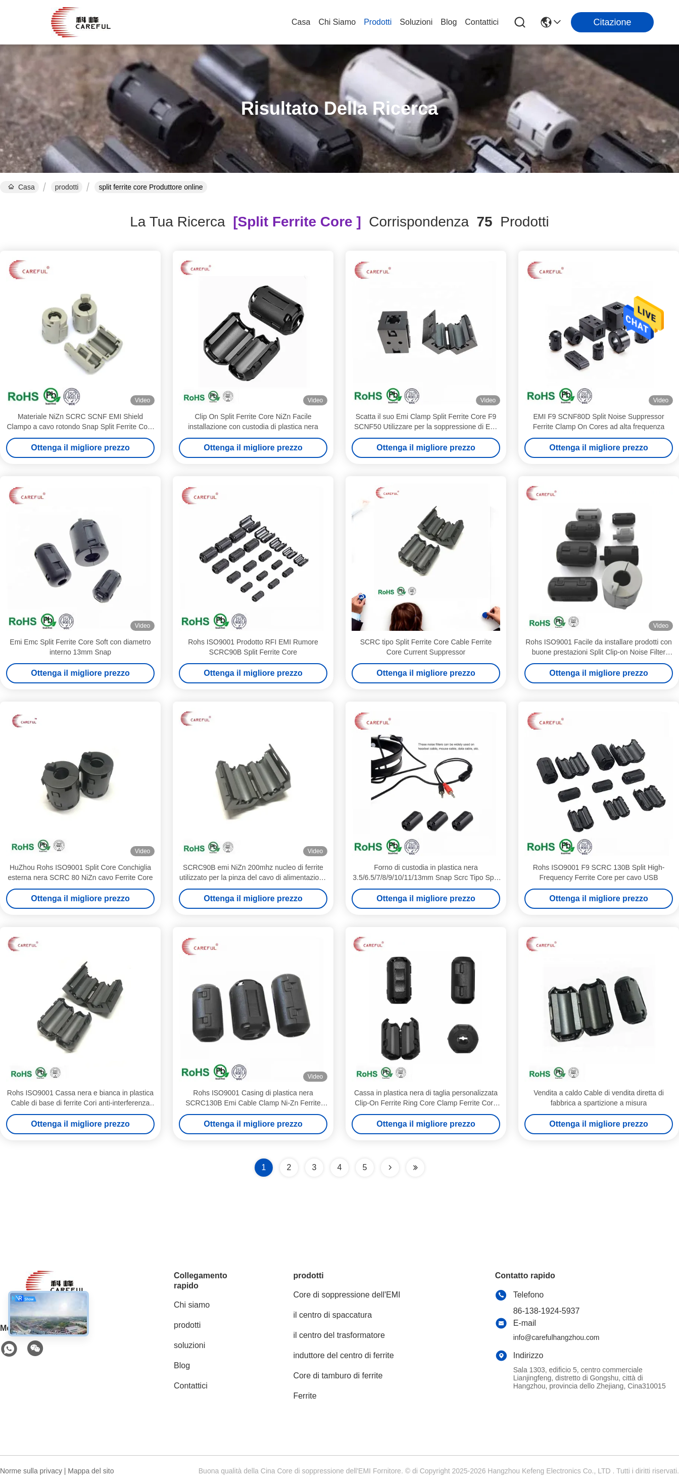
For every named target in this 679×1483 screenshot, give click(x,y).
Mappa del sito (91, 1471)
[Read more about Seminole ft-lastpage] (415, 1167)
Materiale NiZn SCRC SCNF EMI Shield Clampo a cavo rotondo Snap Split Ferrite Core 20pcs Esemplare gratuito (80, 426)
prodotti (378, 22)
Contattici (482, 22)
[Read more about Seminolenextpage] (390, 1167)
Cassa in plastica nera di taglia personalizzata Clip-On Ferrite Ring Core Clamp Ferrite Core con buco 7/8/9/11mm (426, 1103)
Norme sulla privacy (31, 1471)
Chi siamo (337, 22)
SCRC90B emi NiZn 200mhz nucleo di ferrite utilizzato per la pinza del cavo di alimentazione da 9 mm (253, 877)
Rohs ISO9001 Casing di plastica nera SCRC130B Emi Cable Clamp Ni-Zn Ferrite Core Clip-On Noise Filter (253, 1103)
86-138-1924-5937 (546, 1311)
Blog (449, 22)
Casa (301, 22)
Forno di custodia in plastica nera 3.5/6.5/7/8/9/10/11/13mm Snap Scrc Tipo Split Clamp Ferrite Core (426, 877)
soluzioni (416, 22)
